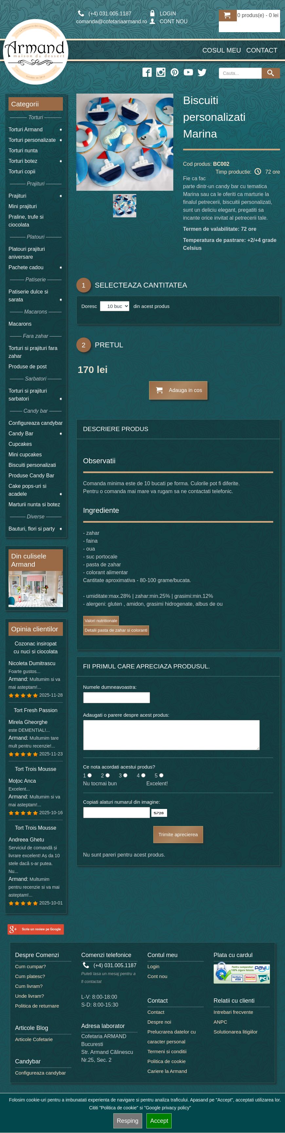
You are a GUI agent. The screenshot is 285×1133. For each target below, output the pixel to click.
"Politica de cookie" (118, 1107)
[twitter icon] (202, 72)
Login (153, 966)
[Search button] (271, 73)
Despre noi (159, 1022)
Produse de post (28, 366)
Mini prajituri (23, 206)
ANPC (220, 1022)
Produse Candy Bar (31, 475)
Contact (261, 50)
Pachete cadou (26, 267)
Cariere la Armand (167, 1071)
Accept (159, 1121)
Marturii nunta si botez (34, 504)
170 (86, 370)
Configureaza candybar (36, 423)
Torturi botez (23, 161)
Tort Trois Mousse (35, 769)
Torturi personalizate (32, 140)
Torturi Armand (26, 129)
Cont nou (157, 976)
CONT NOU (168, 21)
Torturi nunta (23, 150)
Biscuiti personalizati (32, 465)
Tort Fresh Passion (35, 710)
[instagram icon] (161, 72)
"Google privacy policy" (167, 1107)
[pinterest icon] (174, 72)
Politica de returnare (37, 1006)
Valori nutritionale (101, 620)
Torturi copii (22, 171)
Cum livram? (29, 986)
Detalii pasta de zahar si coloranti (116, 630)
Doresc (90, 306)
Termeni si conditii (166, 1051)
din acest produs (150, 306)
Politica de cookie (166, 1061)
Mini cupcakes (25, 454)
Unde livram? (29, 996)
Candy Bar (21, 433)
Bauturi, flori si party (32, 529)
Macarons (20, 324)
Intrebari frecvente (233, 1012)
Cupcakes (20, 444)
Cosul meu (221, 50)
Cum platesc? (30, 976)
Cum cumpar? (30, 966)
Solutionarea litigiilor (235, 1032)
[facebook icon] (147, 72)
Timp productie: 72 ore (248, 171)
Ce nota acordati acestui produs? (119, 767)
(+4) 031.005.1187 (110, 965)
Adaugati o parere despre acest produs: (126, 715)
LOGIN (162, 13)
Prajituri (17, 196)
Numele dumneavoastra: (110, 687)
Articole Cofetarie (34, 1039)
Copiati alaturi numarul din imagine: (121, 802)
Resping (128, 1121)
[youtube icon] (188, 72)
